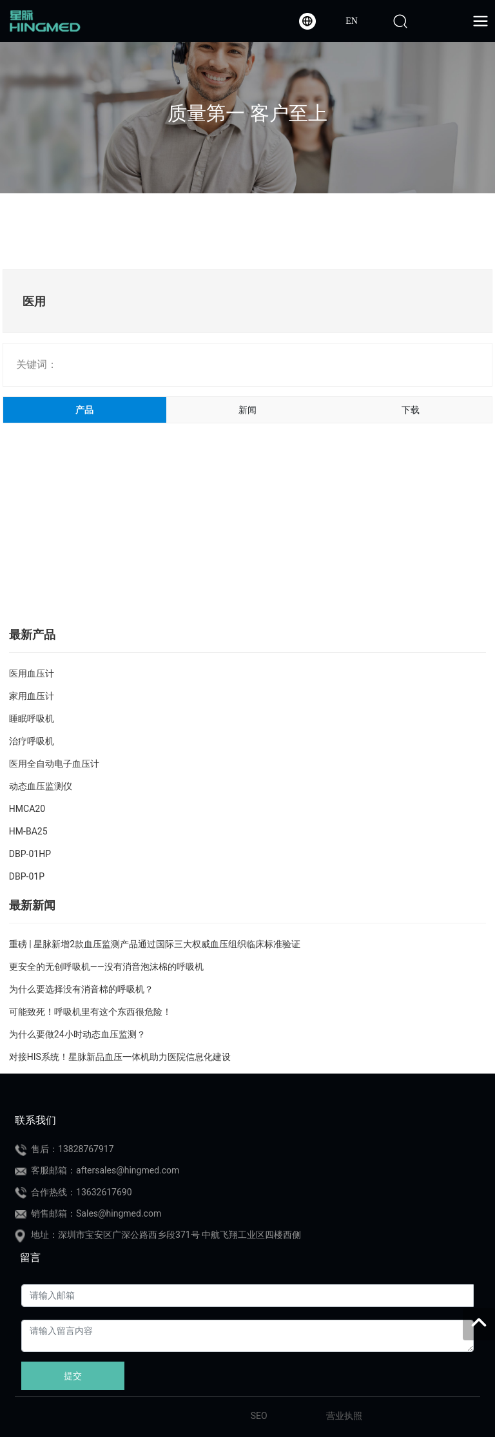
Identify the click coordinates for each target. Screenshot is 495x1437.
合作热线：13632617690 (81, 1192)
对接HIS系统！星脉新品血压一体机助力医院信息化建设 (120, 1057)
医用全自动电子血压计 (54, 763)
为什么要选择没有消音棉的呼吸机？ (81, 989)
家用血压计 (31, 696)
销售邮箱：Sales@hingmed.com (96, 1213)
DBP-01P (26, 876)
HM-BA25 (28, 831)
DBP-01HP (30, 854)
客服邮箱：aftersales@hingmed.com (105, 1170)
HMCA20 (27, 809)
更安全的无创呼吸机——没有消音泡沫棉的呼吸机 (106, 966)
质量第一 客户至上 (247, 113)
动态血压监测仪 (40, 786)
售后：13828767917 (72, 1149)
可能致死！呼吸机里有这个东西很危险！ (90, 1012)
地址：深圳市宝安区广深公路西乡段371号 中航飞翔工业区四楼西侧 (166, 1235)
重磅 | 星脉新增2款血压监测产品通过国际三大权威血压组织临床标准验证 (154, 944)
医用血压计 (31, 673)
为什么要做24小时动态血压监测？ (77, 1034)
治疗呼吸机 (31, 741)
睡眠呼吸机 (31, 718)
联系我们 (35, 1120)
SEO (259, 1416)
